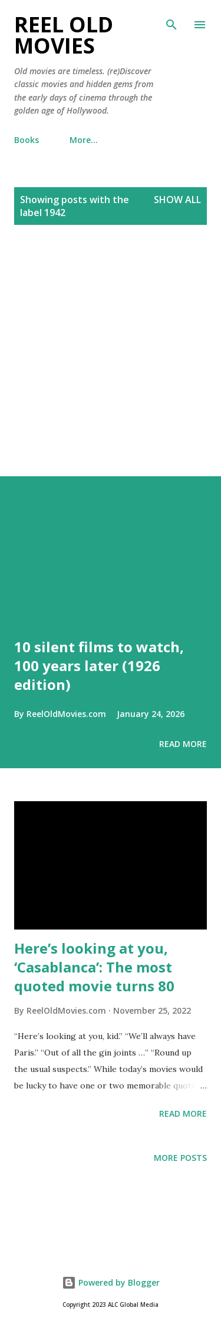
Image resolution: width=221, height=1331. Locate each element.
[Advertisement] (110, 363)
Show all (177, 199)
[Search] (171, 21)
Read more (183, 743)
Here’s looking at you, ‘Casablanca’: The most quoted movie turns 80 (94, 966)
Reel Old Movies (63, 35)
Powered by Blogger (111, 1282)
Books (26, 139)
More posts (180, 1157)
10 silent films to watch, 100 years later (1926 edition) (99, 665)
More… (84, 139)
